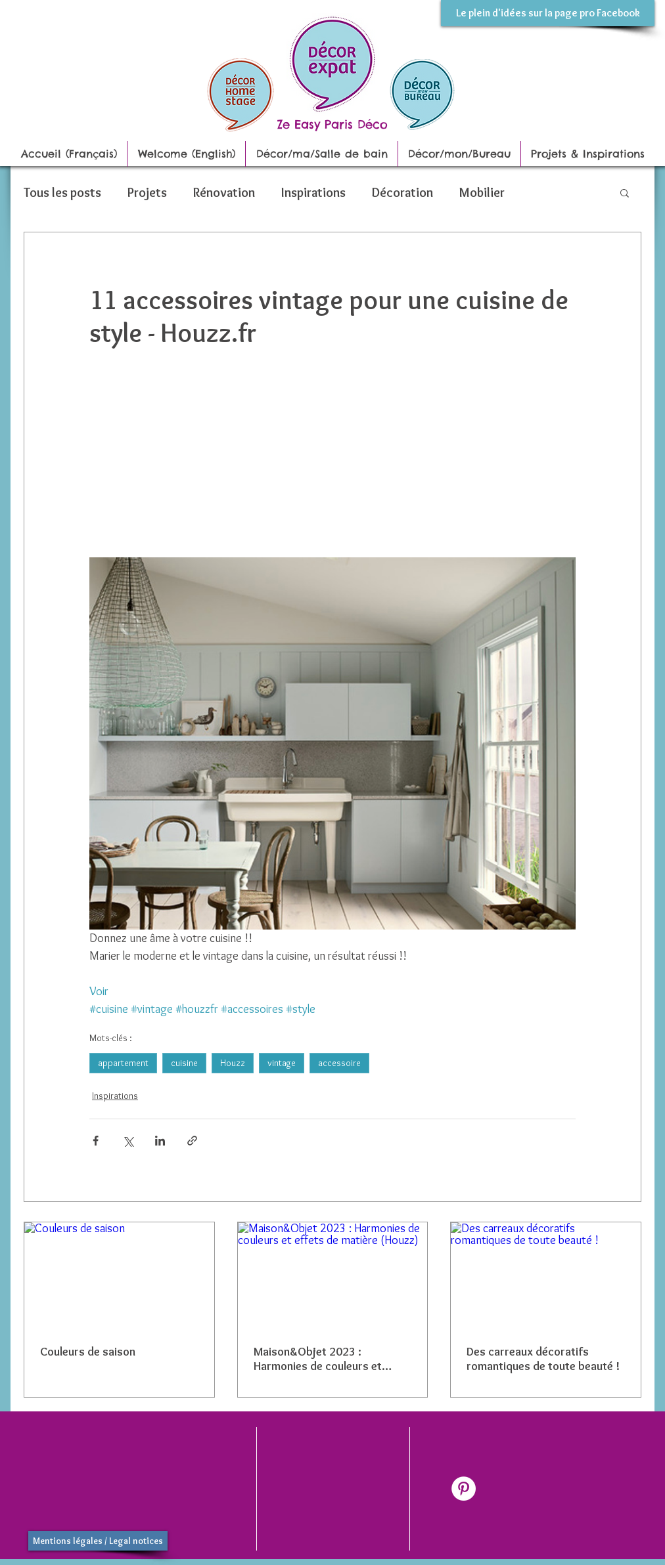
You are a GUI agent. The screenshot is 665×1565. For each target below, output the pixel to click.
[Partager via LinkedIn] (160, 1140)
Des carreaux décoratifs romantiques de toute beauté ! (543, 1358)
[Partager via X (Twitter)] (128, 1140)
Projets (147, 192)
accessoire (339, 1063)
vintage (281, 1063)
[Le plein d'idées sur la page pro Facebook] (547, 13)
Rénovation (224, 192)
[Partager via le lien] (192, 1140)
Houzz (232, 1063)
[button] (624, 192)
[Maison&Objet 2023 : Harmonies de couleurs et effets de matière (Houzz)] (333, 1275)
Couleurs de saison (87, 1351)
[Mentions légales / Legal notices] (98, 1541)
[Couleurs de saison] (119, 1275)
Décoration (402, 192)
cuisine (184, 1063)
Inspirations (313, 192)
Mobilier (482, 192)
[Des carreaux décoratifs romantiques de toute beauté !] (546, 1275)
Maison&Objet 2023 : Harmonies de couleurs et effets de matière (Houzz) (319, 1358)
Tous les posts (62, 192)
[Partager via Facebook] (95, 1140)
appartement (123, 1063)
